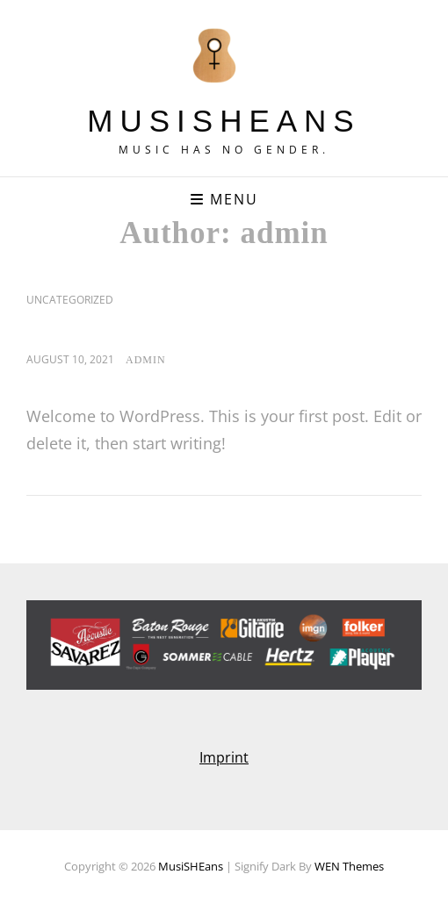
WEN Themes (349, 866)
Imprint (224, 757)
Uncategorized (69, 299)
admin (146, 360)
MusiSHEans (223, 121)
